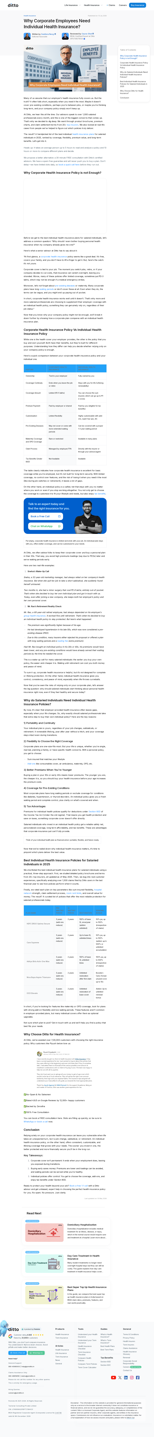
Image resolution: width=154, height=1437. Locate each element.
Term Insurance (61, 1338)
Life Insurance (73, 5)
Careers (132, 1367)
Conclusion (124, 98)
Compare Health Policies (84, 1359)
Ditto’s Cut (130, 1418)
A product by (32, 1329)
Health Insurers (129, 1341)
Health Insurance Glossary (130, 1353)
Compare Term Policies (87, 1364)
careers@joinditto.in (16, 1393)
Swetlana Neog (48, 34)
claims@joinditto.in (28, 1376)
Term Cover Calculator (87, 1367)
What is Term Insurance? (106, 1341)
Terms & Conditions (131, 1334)
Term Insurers (128, 1345)
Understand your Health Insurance (87, 1335)
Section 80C (106, 1365)
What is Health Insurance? (106, 1335)
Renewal (126, 1357)
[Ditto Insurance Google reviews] (29, 1336)
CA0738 (58, 1413)
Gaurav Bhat (88, 34)
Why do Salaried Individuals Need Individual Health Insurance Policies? (134, 74)
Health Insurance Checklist (85, 1347)
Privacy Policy (129, 1338)
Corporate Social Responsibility (130, 1362)
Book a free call (17, 1353)
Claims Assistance (130, 1348)
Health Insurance (93, 5)
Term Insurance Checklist (84, 1353)
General (58, 1364)
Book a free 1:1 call (79, 1185)
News (57, 1360)
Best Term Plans (107, 1350)
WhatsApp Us (36, 1353)
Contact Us (127, 1370)
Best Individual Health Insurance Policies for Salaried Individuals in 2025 (133, 83)
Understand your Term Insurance (87, 1341)
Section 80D (106, 1362)
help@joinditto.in (28, 1366)
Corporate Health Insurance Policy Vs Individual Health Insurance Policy (134, 65)
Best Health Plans (108, 1346)
